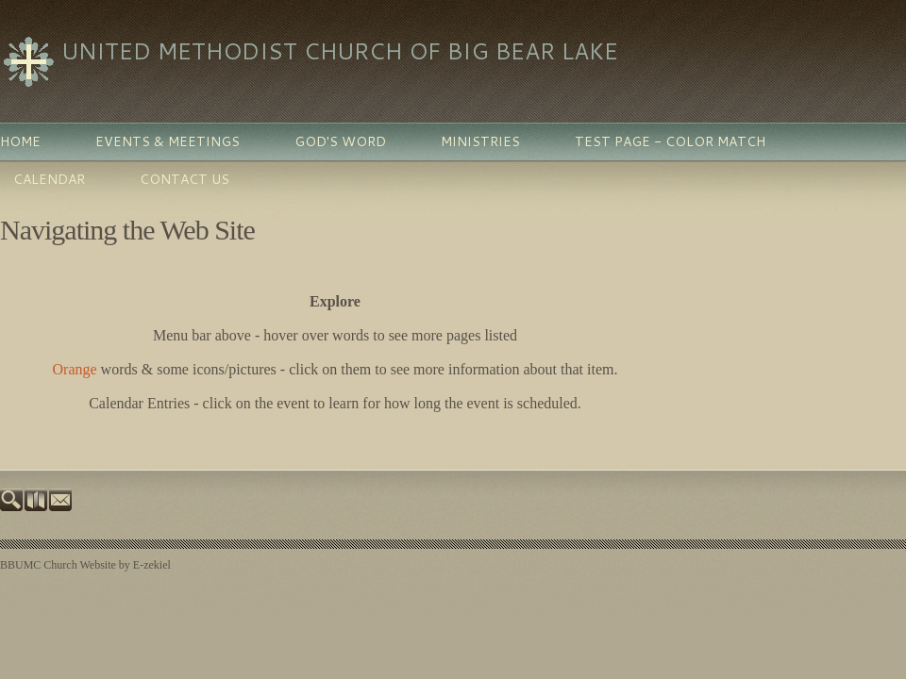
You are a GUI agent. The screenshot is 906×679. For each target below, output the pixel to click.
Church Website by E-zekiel (106, 564)
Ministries (480, 141)
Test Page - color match (670, 141)
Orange (75, 369)
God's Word (340, 141)
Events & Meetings (167, 141)
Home (20, 141)
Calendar (49, 179)
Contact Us (184, 179)
